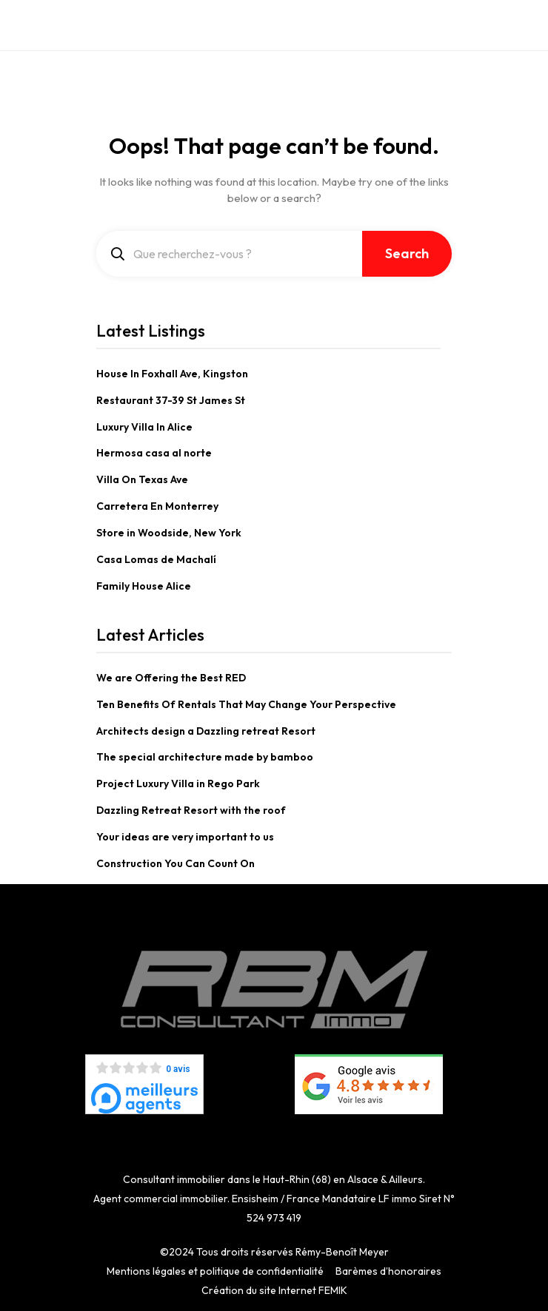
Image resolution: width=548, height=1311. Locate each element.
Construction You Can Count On (175, 863)
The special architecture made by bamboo (204, 757)
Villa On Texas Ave (142, 479)
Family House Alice (143, 586)
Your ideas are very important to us (185, 836)
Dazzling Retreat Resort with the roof (191, 810)
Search (407, 253)
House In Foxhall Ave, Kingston (172, 373)
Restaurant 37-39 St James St (170, 400)
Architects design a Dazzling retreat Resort (205, 731)
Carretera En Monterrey (157, 506)
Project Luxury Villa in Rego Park (178, 783)
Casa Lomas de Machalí (156, 559)
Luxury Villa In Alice (144, 427)
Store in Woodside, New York (168, 532)
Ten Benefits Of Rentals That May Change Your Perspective (246, 704)
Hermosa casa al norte (154, 452)
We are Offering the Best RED (171, 677)
